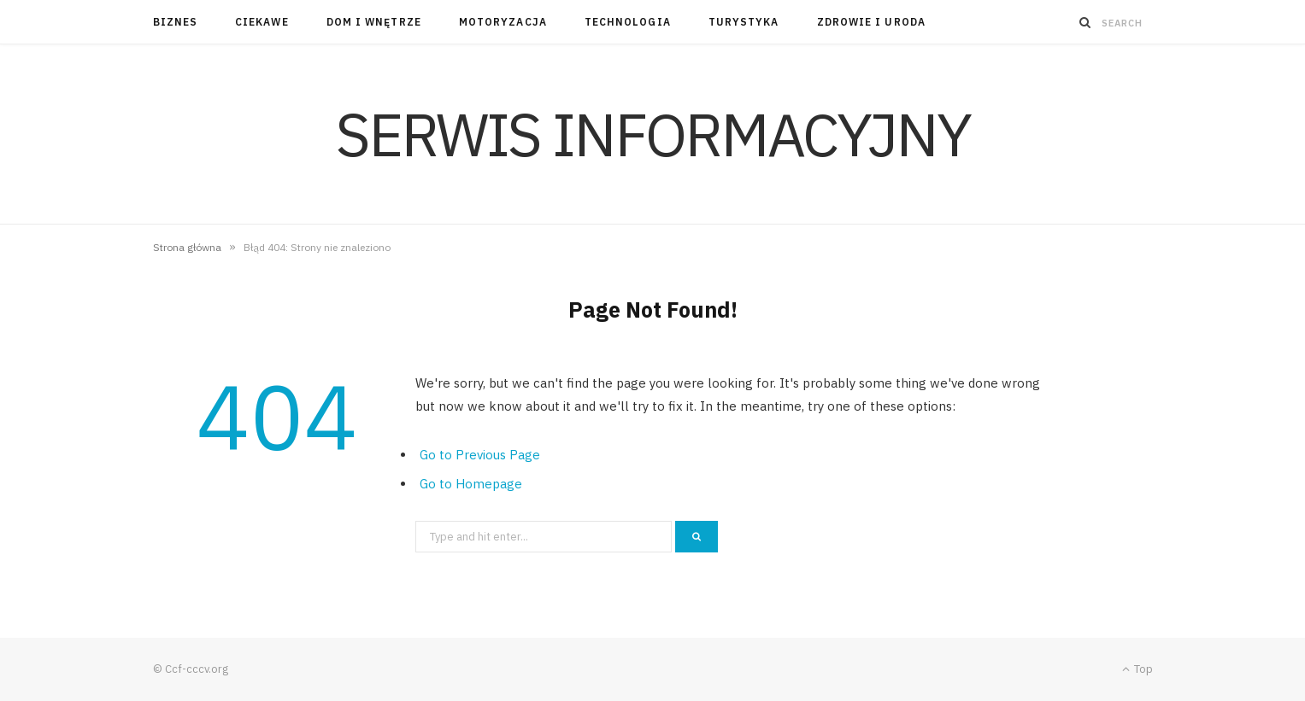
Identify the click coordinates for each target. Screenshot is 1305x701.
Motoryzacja (503, 21)
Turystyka (743, 21)
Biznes (175, 21)
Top (1137, 669)
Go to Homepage (471, 484)
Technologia (628, 21)
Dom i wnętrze (373, 21)
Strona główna (187, 247)
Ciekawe (262, 21)
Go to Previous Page (480, 455)
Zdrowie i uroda (871, 21)
